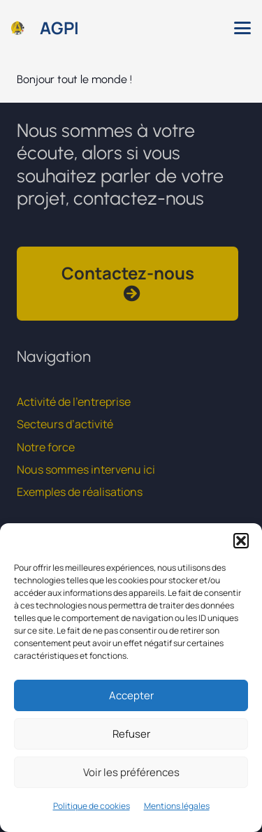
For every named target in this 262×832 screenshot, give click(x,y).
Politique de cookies (91, 806)
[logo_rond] (17, 28)
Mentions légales (177, 806)
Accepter (131, 695)
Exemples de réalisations (80, 491)
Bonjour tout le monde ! (74, 79)
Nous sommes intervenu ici (86, 469)
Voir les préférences (131, 772)
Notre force (46, 447)
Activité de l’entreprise (74, 401)
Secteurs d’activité (65, 424)
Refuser (131, 734)
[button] (241, 541)
